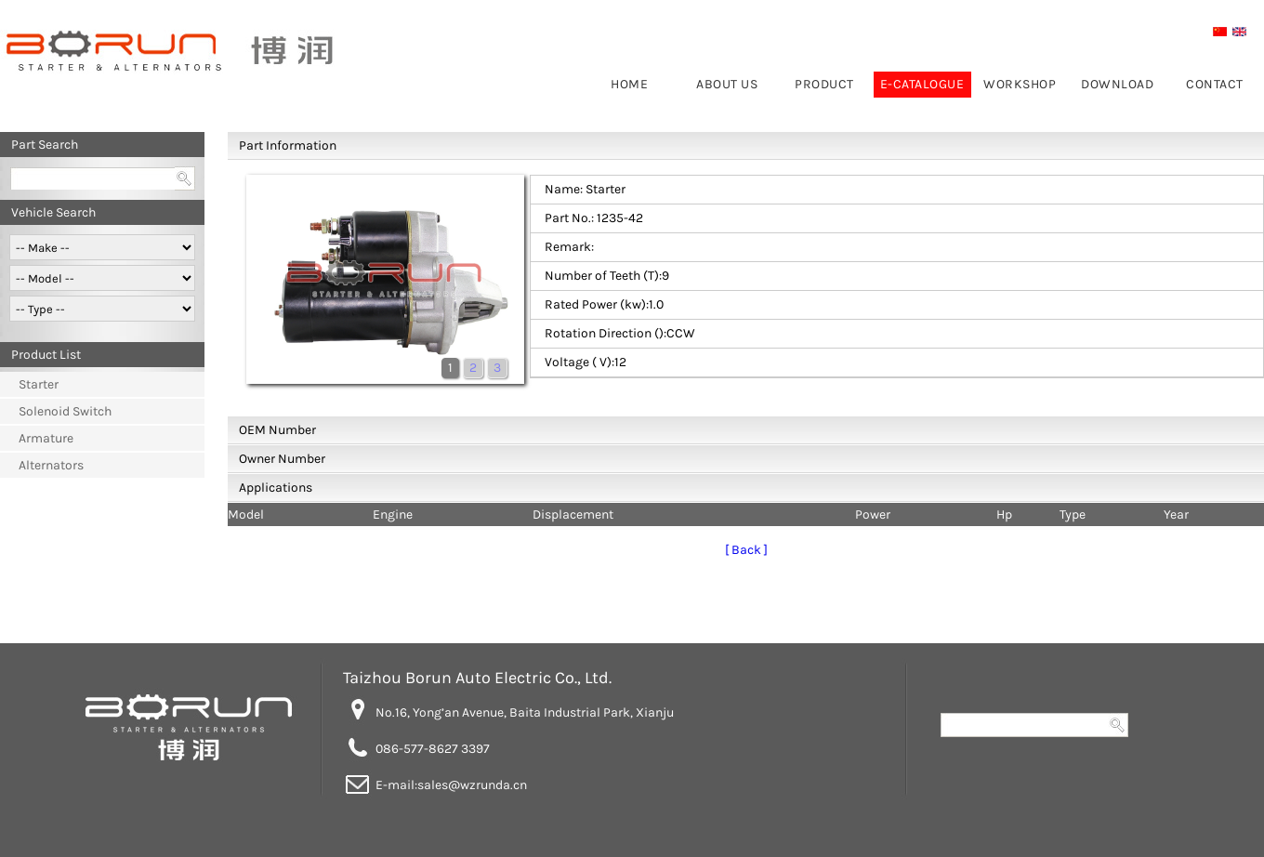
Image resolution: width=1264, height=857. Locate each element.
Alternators (51, 465)
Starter (39, 384)
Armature (46, 438)
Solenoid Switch (65, 411)
